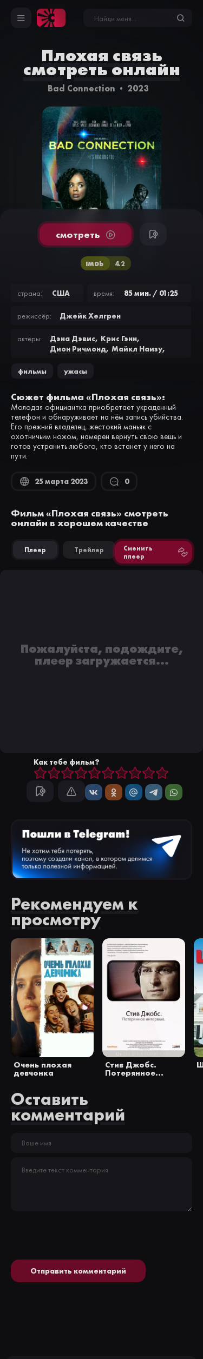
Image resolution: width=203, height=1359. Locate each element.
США (61, 293)
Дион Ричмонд (78, 349)
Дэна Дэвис (72, 338)
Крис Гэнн (119, 338)
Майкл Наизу (137, 349)
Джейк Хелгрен (90, 316)
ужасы (75, 371)
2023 (138, 88)
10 (162, 773)
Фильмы (32, 371)
